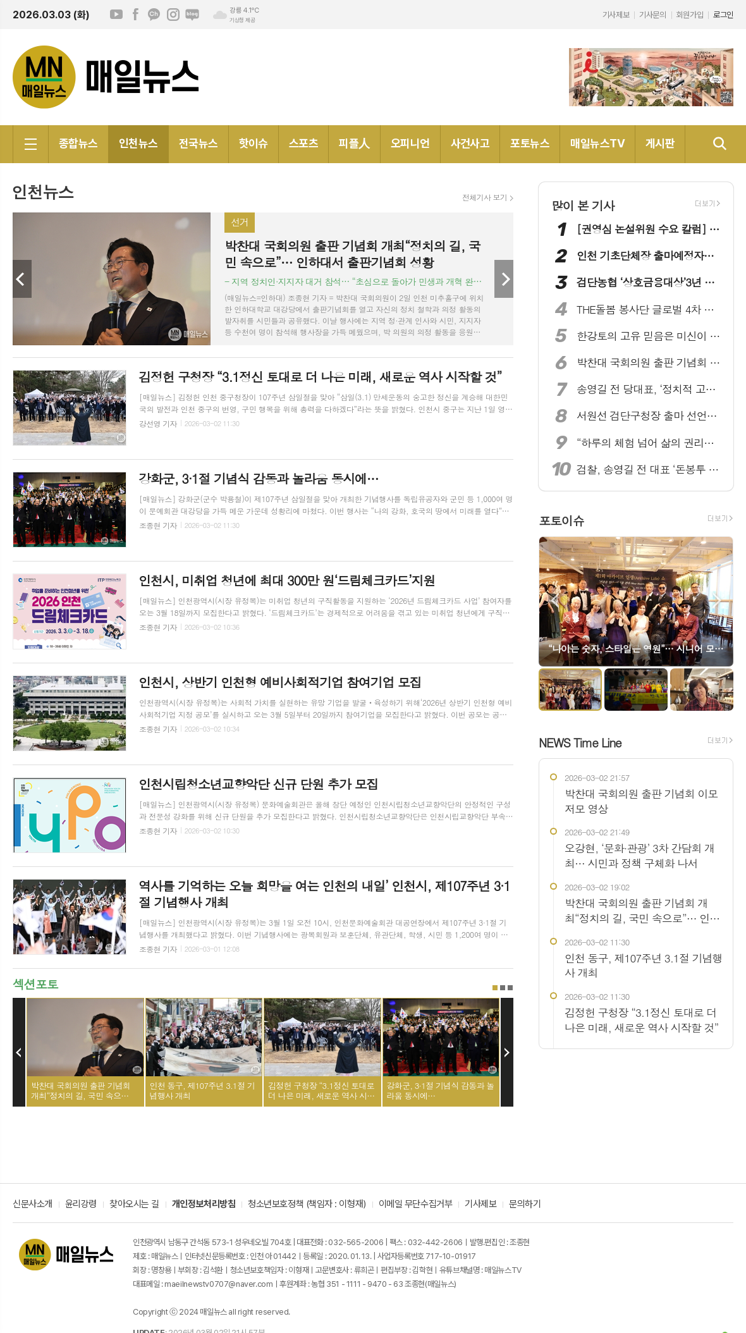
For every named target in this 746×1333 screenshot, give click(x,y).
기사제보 (615, 15)
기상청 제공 (242, 20)
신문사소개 (32, 1205)
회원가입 (689, 15)
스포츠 (303, 143)
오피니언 (410, 143)
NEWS (580, 742)
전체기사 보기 (484, 197)
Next (503, 279)
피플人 (354, 143)
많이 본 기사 (583, 205)
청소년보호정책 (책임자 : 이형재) (306, 1205)
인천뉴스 (138, 143)
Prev (22, 279)
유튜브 (116, 14)
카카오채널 (154, 14)
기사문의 (652, 15)
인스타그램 (173, 14)
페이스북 (135, 14)
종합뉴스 (78, 143)
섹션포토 (35, 983)
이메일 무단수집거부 (416, 1205)
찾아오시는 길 (134, 1205)
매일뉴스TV (597, 143)
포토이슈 (561, 520)
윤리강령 (81, 1205)
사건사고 (470, 143)
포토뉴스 (529, 143)
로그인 (723, 15)
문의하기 (525, 1205)
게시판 (660, 143)
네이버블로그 (192, 14)
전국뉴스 (198, 143)
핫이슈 (253, 143)
